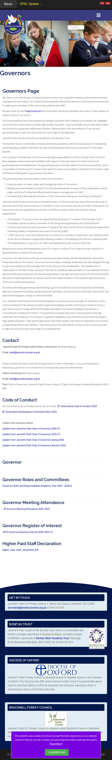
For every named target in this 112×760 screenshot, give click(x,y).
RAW (102, 754)
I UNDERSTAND (56, 752)
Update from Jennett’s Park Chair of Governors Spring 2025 (33, 440)
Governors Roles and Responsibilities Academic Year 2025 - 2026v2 (37, 486)
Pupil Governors (33, 111)
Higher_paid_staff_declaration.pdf (20, 550)
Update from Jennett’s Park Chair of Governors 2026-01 (31, 428)
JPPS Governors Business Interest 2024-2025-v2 (27, 532)
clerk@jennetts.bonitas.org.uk (24, 352)
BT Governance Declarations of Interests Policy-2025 (29, 412)
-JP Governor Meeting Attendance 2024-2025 (26, 509)
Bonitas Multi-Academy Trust (52, 638)
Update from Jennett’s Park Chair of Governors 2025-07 (31, 434)
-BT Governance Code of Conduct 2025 (77, 406)
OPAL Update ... (31, 4)
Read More (56, 744)
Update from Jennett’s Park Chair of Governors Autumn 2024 (34, 445)
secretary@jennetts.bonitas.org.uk (27, 607)
